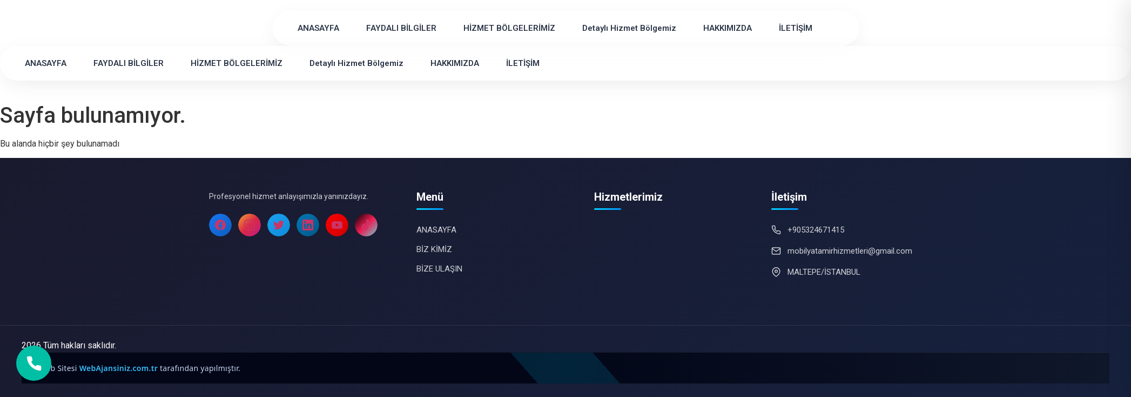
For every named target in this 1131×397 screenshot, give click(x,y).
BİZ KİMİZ (434, 249)
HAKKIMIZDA (727, 28)
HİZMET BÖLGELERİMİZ (509, 28)
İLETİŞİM (795, 28)
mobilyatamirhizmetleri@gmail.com (849, 251)
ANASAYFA (318, 28)
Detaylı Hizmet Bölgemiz (629, 28)
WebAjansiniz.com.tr (119, 368)
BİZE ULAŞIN (439, 269)
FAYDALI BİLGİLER (401, 28)
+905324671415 (815, 230)
